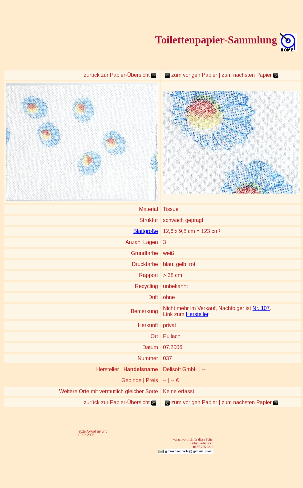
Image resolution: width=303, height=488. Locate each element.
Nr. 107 (261, 308)
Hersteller (197, 314)
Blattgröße (145, 231)
